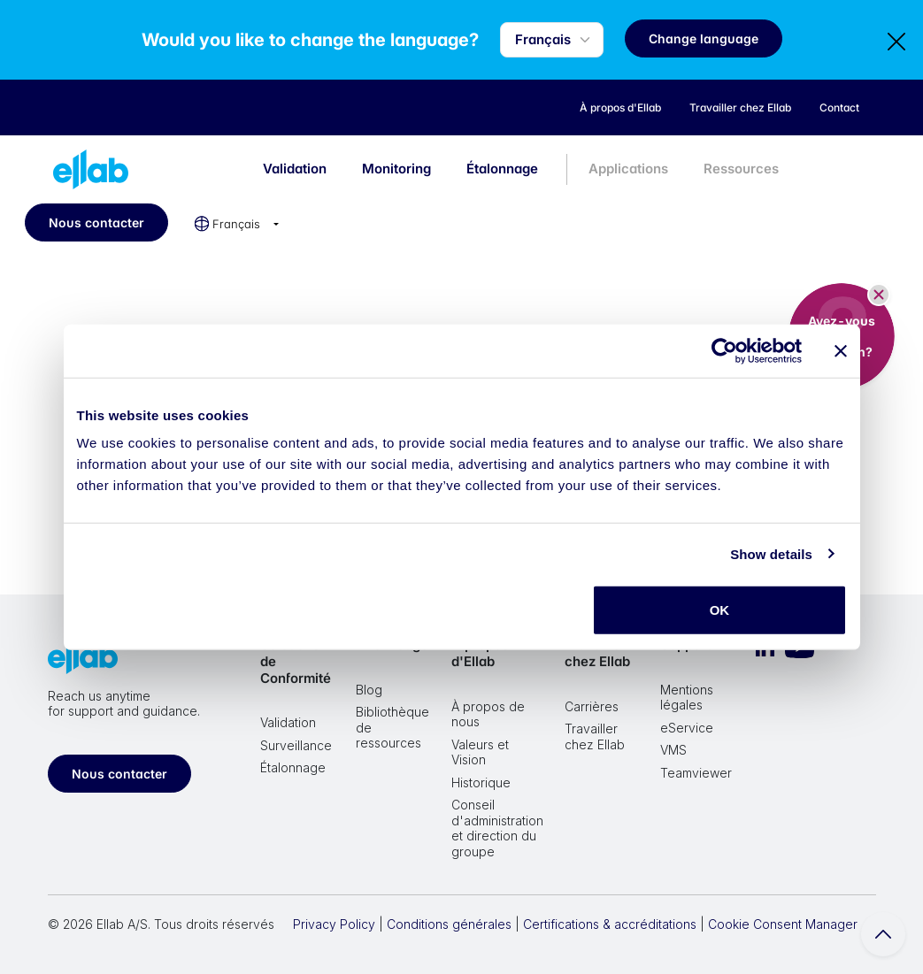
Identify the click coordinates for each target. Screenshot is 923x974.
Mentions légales (686, 697)
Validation (295, 168)
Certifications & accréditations (609, 924)
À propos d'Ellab (480, 653)
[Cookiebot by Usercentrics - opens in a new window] (724, 350)
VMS (673, 749)
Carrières (592, 706)
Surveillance (296, 745)
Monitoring (396, 168)
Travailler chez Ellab (597, 653)
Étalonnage (502, 168)
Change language (703, 38)
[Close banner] (841, 350)
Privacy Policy (334, 924)
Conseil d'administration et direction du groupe (497, 828)
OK (720, 609)
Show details (771, 553)
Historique (481, 782)
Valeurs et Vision (480, 752)
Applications (628, 168)
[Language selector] (552, 40)
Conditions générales (449, 924)
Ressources (741, 168)
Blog (369, 689)
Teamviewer (696, 772)
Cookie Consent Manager (783, 924)
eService (686, 727)
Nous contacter (96, 222)
